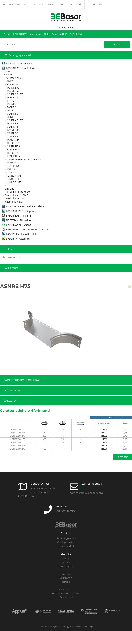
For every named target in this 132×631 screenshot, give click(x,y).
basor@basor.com (14, 4)
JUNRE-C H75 (14, 182)
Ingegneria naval (13, 201)
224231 (104, 432)
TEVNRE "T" (13, 162)
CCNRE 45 (12, 126)
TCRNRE (11, 104)
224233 (104, 439)
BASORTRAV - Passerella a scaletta (23, 206)
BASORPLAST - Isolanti (16, 215)
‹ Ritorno (123, 457)
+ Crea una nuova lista (11, 257)
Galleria (9, 400)
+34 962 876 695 (43, 4)
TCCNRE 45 (13, 130)
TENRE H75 (13, 143)
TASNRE (11, 107)
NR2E (47, 34)
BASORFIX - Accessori (16, 238)
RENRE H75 (13, 165)
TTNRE (10, 100)
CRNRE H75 (13, 146)
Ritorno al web (66, 28)
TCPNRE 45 (13, 123)
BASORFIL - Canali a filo (17, 63)
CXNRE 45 (12, 136)
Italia (97, 4)
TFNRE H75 (13, 152)
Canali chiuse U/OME (16, 195)
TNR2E (10, 81)
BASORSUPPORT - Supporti (19, 211)
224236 (104, 449)
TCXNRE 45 (13, 139)
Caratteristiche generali (22, 380)
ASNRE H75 (76, 34)
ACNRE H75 (13, 156)
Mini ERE (9, 188)
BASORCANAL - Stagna (16, 224)
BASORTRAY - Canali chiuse (28, 34)
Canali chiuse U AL (14, 198)
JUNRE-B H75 (14, 178)
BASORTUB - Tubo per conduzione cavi (25, 229)
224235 (104, 446)
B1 (8, 185)
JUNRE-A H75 (14, 175)
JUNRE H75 (13, 172)
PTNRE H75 (13, 84)
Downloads (11, 390)
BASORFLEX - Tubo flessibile (19, 234)
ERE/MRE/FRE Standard (17, 192)
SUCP (10, 110)
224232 (104, 436)
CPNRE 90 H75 (15, 94)
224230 (104, 429)
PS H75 (11, 169)
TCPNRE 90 (13, 87)
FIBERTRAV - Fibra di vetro (18, 220)
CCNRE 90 (12, 113)
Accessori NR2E (60, 34)
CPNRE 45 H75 (15, 120)
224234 (104, 442)
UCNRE (11, 117)
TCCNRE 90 (13, 90)
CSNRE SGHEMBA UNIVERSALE (24, 159)
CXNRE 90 (12, 133)
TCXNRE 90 (13, 97)
